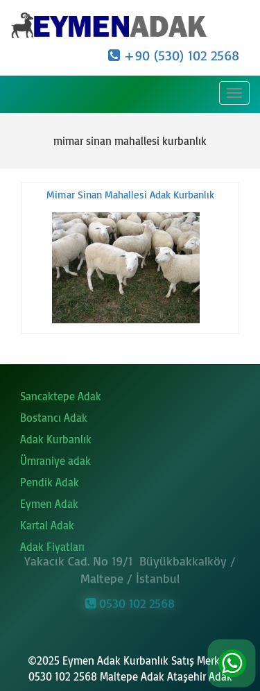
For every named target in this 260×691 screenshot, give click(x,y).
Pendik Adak (49, 482)
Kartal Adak (47, 525)
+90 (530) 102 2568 (173, 55)
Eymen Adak (49, 504)
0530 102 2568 (130, 601)
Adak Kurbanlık (56, 439)
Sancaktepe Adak (60, 396)
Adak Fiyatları (52, 547)
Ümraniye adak (55, 461)
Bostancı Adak (53, 418)
